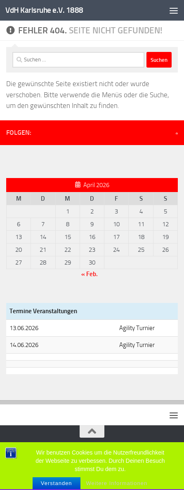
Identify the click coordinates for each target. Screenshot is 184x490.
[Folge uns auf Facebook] (177, 133)
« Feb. (89, 274)
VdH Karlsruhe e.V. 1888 (44, 10)
